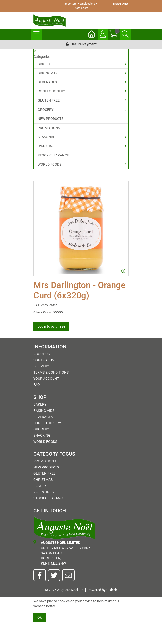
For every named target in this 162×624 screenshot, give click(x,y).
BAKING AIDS (48, 73)
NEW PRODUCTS (50, 119)
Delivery (41, 366)
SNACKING (46, 146)
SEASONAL (46, 137)
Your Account (46, 378)
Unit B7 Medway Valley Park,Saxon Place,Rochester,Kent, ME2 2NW (62, 552)
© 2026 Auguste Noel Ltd (64, 590)
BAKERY (44, 64)
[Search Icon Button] (125, 34)
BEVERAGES (47, 82)
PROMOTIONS (49, 128)
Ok (39, 617)
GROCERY (45, 109)
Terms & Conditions (51, 372)
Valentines (43, 492)
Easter (39, 486)
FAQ (36, 385)
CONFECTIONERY (51, 91)
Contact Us (43, 360)
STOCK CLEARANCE (53, 155)
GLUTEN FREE (49, 100)
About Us (41, 354)
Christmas (43, 480)
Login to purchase (51, 326)
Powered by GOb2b (102, 590)
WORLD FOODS (49, 164)
